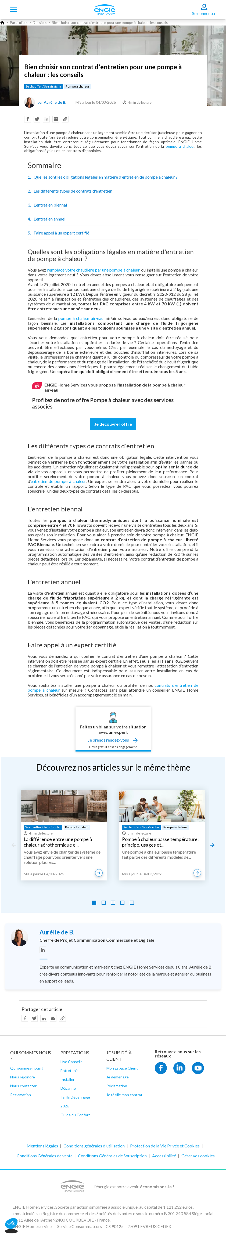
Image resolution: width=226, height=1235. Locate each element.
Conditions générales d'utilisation (94, 1145)
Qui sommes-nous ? (26, 1068)
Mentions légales (42, 1145)
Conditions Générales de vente (45, 1155)
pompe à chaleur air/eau (80, 318)
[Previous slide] (13, 845)
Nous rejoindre (22, 1077)
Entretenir (69, 1070)
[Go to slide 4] (122, 903)
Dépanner (68, 1088)
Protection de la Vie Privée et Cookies (165, 1145)
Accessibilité (164, 1155)
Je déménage (117, 1077)
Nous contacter (23, 1086)
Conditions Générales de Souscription (112, 1155)
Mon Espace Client (122, 1068)
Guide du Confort (75, 1115)
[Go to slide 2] (104, 903)
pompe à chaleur (180, 146)
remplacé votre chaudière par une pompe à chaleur (93, 269)
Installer (67, 1079)
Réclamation (20, 1094)
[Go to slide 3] (113, 903)
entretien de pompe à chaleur (58, 481)
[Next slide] (212, 845)
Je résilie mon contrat (124, 1094)
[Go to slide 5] (132, 903)
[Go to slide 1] (94, 903)
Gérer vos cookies (198, 1155)
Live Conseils (71, 1061)
